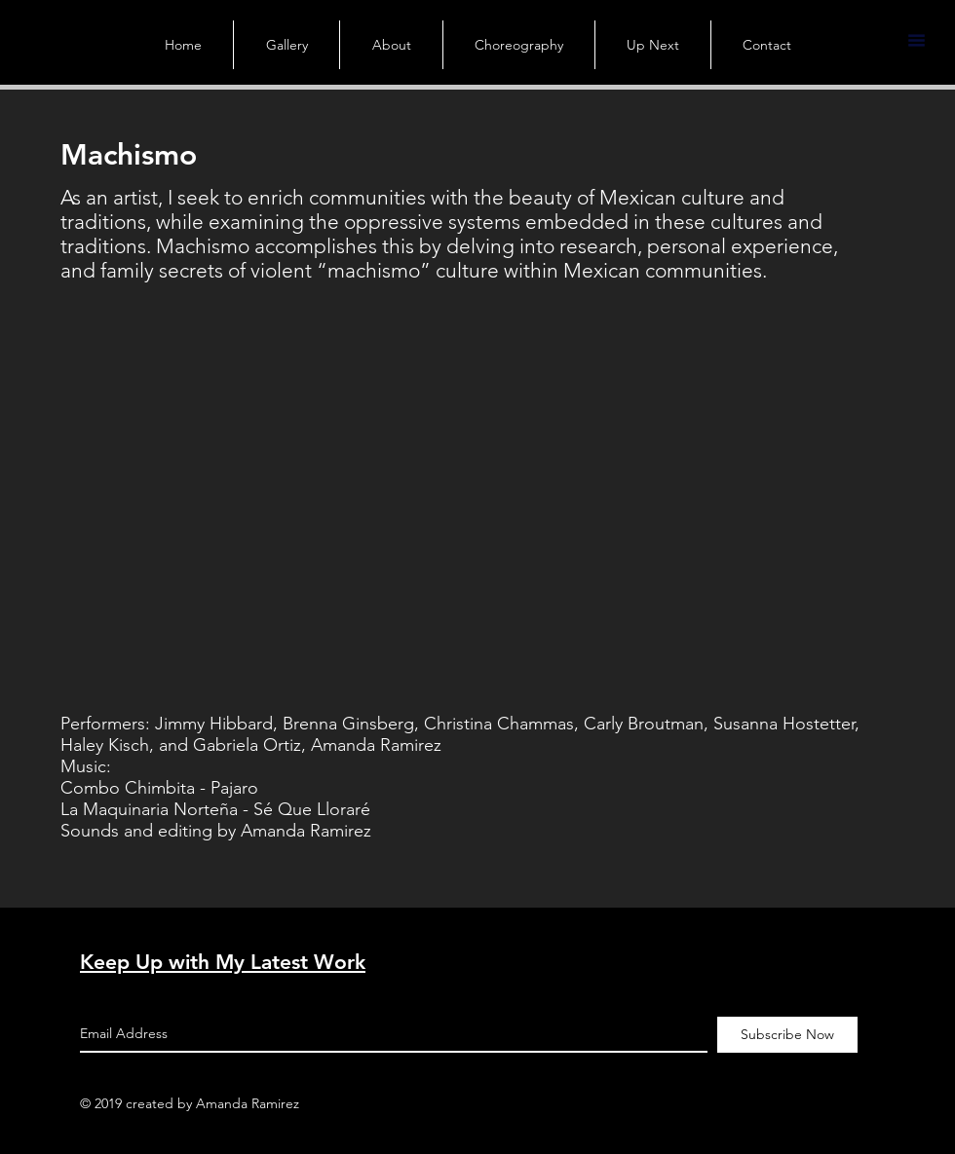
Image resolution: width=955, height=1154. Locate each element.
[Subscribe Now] (787, 1035)
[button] (916, 40)
